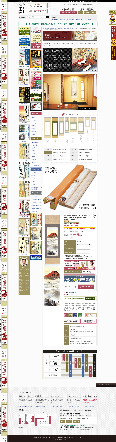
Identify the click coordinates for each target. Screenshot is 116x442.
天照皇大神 (79, 19)
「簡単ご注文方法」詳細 (25, 406)
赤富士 (89, 19)
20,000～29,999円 (36, 202)
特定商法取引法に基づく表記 (65, 437)
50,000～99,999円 (36, 208)
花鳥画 (33, 153)
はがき (87, 12)
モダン (33, 162)
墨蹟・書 (33, 159)
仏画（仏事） (34, 142)
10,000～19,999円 (36, 199)
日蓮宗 (33, 181)
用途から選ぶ (67, 28)
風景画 (33, 151)
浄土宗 (33, 175)
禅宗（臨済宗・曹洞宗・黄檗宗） (36, 188)
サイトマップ (78, 437)
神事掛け (33, 120)
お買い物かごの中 (69, 12)
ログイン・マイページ (72, 4)
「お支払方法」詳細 (56, 406)
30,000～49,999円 (36, 205)
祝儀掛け (33, 128)
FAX (81, 12)
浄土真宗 (33, 172)
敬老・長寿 (79, 28)
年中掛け (33, 123)
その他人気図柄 (35, 165)
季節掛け (33, 125)
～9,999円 (34, 196)
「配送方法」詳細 (40, 406)
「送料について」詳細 (73, 406)
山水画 (33, 148)
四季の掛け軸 (70, 19)
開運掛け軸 (62, 19)
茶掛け (33, 134)
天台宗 (33, 184)
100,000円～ (34, 211)
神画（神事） (34, 145)
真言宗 (33, 178)
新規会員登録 (89, 4)
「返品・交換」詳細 (89, 406)
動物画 (33, 156)
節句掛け (33, 131)
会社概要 (84, 1)
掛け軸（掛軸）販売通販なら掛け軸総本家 (52, 28)
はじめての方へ (75, 1)
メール (94, 12)
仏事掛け (33, 117)
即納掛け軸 (55, 19)
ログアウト (82, 4)
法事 (84, 19)
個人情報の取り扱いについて (48, 437)
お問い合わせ (93, 1)
